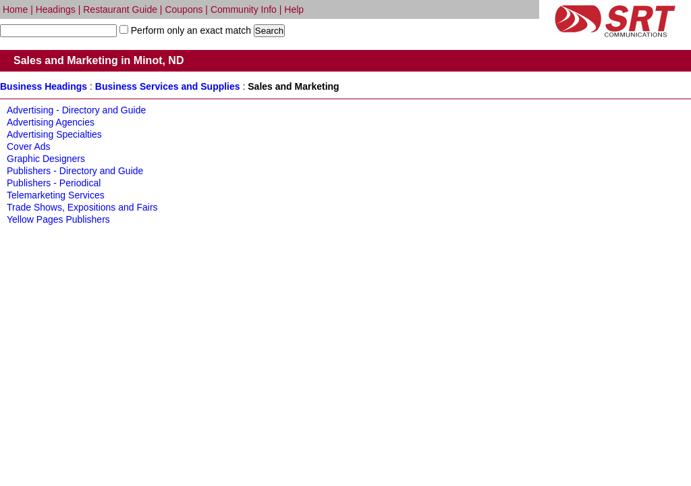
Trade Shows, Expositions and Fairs (82, 207)
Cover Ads (29, 146)
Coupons (183, 9)
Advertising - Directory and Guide (76, 110)
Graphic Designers (46, 158)
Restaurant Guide (120, 9)
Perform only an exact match (189, 30)
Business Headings (43, 86)
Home (15, 9)
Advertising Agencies (50, 122)
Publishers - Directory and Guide (75, 170)
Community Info (244, 9)
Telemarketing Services (56, 195)
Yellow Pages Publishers (58, 219)
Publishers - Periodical (54, 183)
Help (294, 9)
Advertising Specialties (54, 134)
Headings (56, 9)
